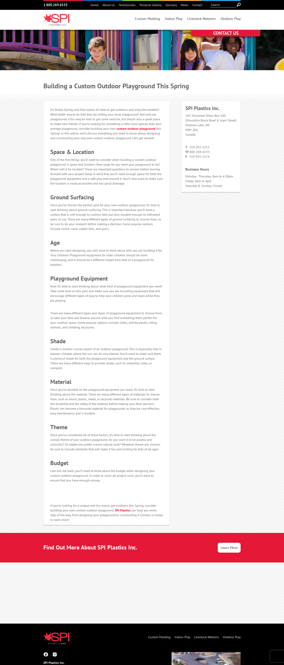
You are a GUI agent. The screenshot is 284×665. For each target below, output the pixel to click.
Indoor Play (173, 18)
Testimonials (127, 5)
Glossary (171, 5)
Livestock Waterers (201, 18)
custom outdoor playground (136, 129)
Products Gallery (151, 5)
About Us (109, 5)
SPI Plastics (123, 510)
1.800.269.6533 (55, 5)
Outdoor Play (231, 18)
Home (95, 5)
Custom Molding (147, 18)
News (184, 5)
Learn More (229, 547)
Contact (197, 5)
